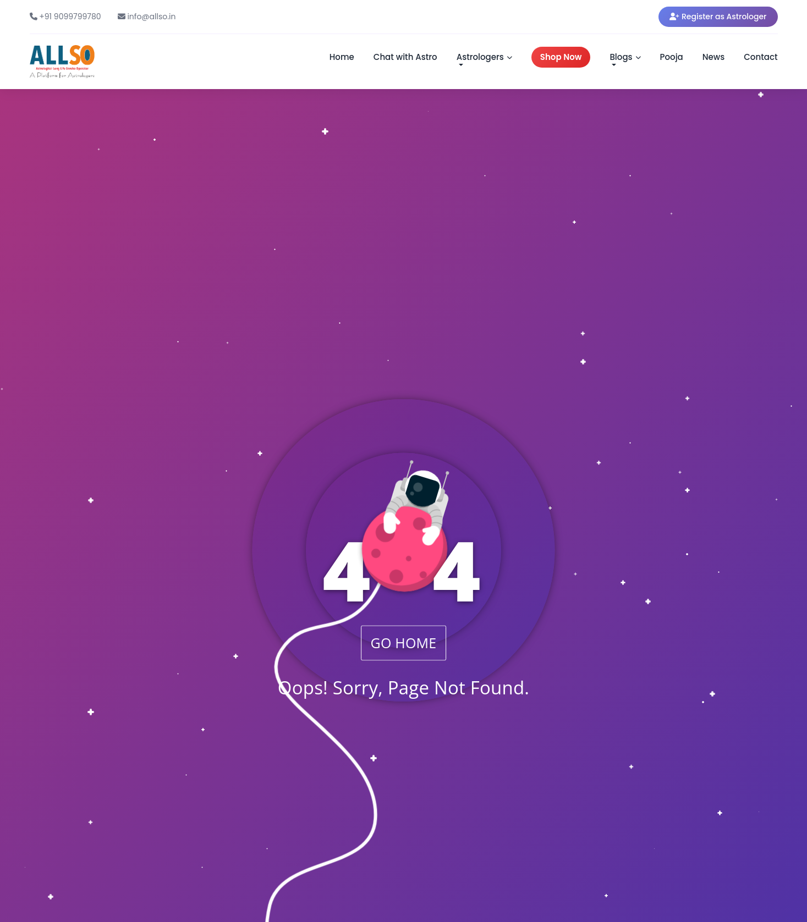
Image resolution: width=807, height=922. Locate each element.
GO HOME (404, 642)
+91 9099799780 (65, 16)
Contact (760, 57)
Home (342, 57)
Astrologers (484, 57)
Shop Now (561, 57)
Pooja (671, 57)
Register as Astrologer (717, 16)
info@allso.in (147, 16)
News (713, 57)
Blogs (625, 57)
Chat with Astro (405, 57)
